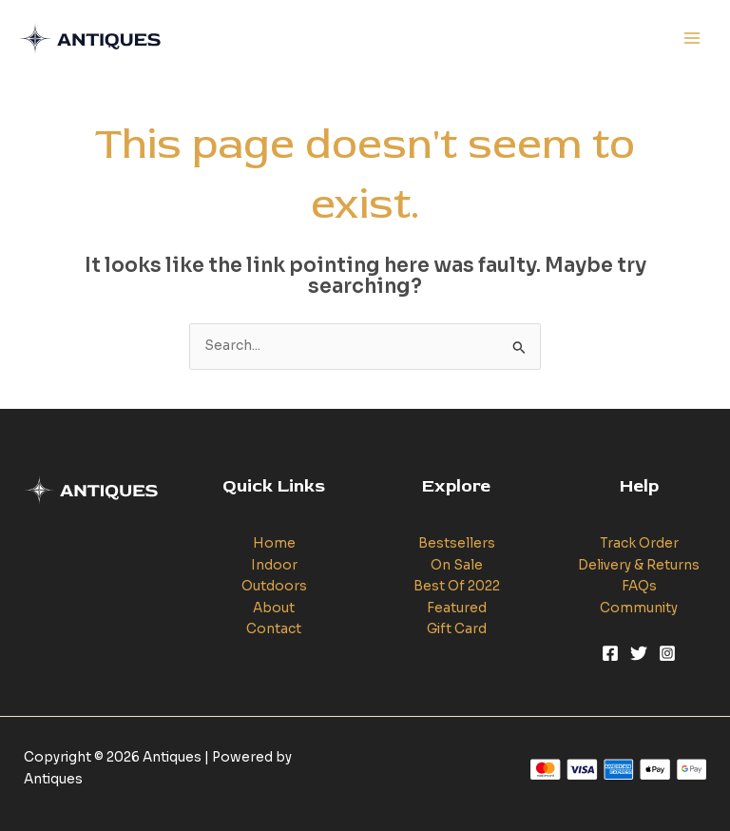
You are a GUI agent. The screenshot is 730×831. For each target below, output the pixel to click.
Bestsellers (456, 543)
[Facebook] (610, 653)
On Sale (457, 565)
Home (274, 543)
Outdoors (274, 586)
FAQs (639, 586)
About (274, 608)
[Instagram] (667, 653)
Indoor (274, 565)
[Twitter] (638, 653)
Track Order (639, 543)
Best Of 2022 (456, 586)
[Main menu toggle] (692, 38)
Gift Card (457, 629)
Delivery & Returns (639, 565)
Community (639, 608)
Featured (457, 608)
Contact (273, 629)
